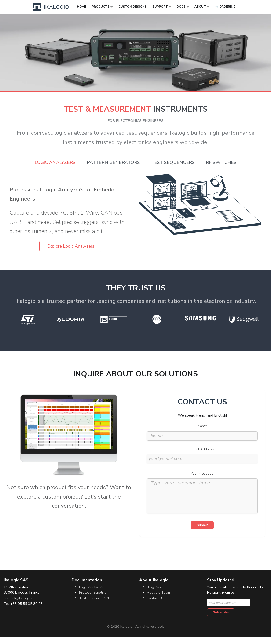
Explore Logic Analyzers (70, 246)
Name (202, 426)
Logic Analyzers (91, 587)
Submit (202, 532)
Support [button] (160, 7)
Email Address (202, 449)
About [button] (200, 7)
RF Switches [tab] (221, 162)
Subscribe (221, 612)
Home (81, 7)
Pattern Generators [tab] (113, 162)
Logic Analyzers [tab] (55, 162)
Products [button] (101, 7)
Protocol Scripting (93, 592)
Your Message (202, 473)
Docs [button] (181, 7)
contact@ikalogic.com (20, 598)
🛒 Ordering (225, 7)
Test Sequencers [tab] (173, 162)
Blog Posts (155, 587)
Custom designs (132, 7)
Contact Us (155, 598)
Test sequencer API (94, 598)
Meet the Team (158, 592)
